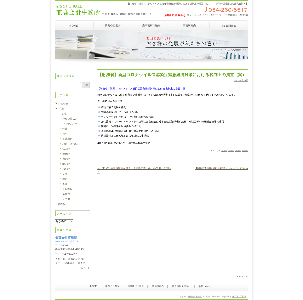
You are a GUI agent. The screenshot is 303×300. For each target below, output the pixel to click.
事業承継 (67, 138)
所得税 (238, 150)
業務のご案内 (113, 25)
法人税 (224, 150)
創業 (64, 128)
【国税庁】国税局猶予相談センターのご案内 (221, 168)
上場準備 (67, 189)
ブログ (62, 108)
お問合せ (63, 204)
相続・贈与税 (69, 143)
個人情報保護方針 (181, 286)
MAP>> (85, 268)
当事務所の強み (151, 25)
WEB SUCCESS (239, 296)
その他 (66, 199)
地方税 (66, 164)
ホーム (74, 25)
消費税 (231, 150)
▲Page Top (242, 276)
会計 (64, 174)
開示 (64, 179)
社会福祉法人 (69, 118)
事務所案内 (190, 25)
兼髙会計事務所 (195, 296)
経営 (64, 113)
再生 (64, 133)
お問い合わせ (228, 25)
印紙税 (245, 150)
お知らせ (63, 103)
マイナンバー (69, 123)
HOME (93, 286)
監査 (64, 184)
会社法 (66, 194)
